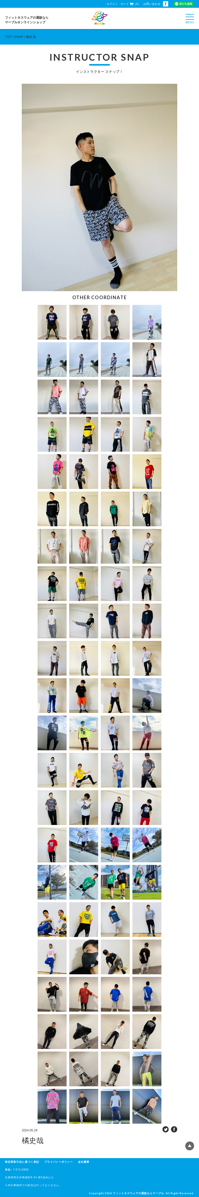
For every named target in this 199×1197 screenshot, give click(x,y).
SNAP (18, 37)
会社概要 (83, 1161)
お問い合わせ (151, 3)
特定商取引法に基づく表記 (22, 1161)
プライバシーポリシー (58, 1161)
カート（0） (130, 3)
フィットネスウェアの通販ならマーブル (138, 1193)
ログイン (112, 3)
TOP (8, 37)
